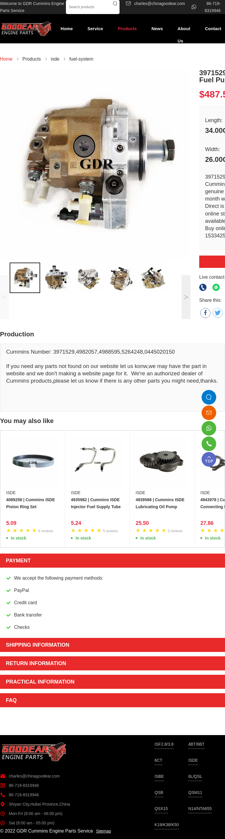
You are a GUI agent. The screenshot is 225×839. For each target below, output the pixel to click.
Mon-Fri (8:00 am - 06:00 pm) (31, 813)
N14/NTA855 (200, 808)
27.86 (207, 523)
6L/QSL (195, 776)
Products (127, 28)
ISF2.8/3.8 (164, 744)
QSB (159, 792)
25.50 (142, 523)
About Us (184, 30)
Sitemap (103, 831)
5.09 (11, 523)
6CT (158, 760)
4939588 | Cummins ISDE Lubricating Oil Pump (160, 503)
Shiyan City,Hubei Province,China (35, 804)
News (157, 28)
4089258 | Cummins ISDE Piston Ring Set (30, 503)
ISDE (11, 492)
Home (67, 28)
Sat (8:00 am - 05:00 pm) (27, 823)
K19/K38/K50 (167, 824)
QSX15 (161, 808)
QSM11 (195, 792)
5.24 (76, 523)
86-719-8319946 (19, 785)
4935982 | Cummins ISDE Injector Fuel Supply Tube (96, 503)
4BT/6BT (196, 744)
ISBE (159, 776)
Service (95, 28)
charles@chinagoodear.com (30, 776)
